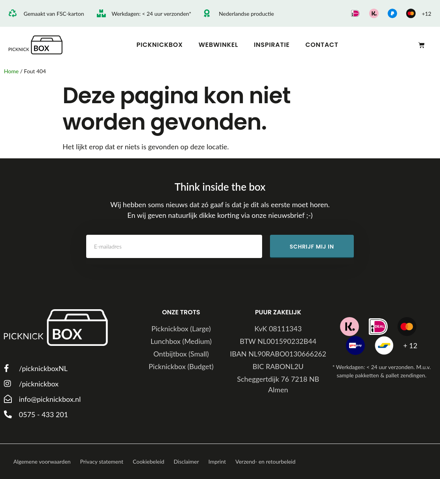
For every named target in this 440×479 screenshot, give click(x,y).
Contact (321, 44)
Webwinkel (218, 44)
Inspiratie (272, 44)
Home (11, 71)
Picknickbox (160, 44)
